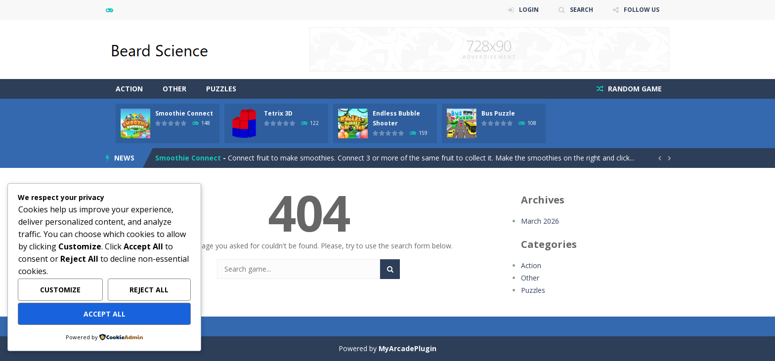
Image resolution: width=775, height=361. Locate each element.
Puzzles (221, 88)
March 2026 (540, 221)
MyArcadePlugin (407, 348)
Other (174, 88)
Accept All (105, 314)
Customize (60, 289)
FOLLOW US (641, 9)
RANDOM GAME (634, 88)
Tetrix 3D (278, 113)
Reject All (149, 289)
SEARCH (581, 9)
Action (129, 88)
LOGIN (529, 9)
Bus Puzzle (498, 113)
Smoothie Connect (184, 113)
